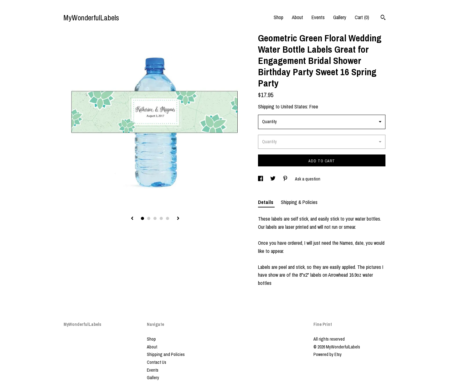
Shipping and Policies (166, 354)
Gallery (339, 17)
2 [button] (148, 218)
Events (318, 17)
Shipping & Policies (299, 202)
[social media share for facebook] (261, 179)
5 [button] (167, 218)
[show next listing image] (178, 219)
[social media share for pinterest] (286, 179)
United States (294, 106)
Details (266, 202)
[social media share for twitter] (273, 179)
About (297, 17)
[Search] (383, 18)
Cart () (362, 17)
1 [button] (142, 218)
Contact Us (156, 362)
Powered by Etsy (327, 354)
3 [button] (155, 218)
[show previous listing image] (132, 219)
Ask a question (307, 179)
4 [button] (161, 218)
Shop (278, 17)
